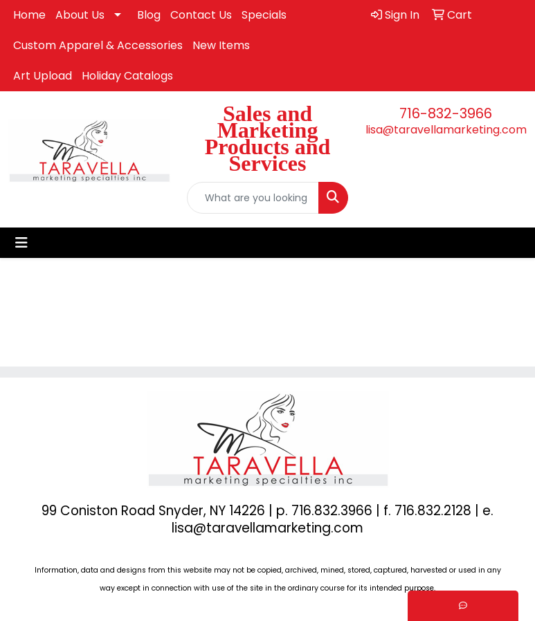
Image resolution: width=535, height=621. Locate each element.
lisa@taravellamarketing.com (446, 130)
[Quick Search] (253, 198)
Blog (149, 15)
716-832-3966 (445, 113)
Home (29, 15)
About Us (80, 15)
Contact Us (201, 15)
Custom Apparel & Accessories (98, 45)
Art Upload (42, 76)
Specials (264, 15)
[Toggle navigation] (21, 242)
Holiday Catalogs (127, 76)
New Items (221, 45)
